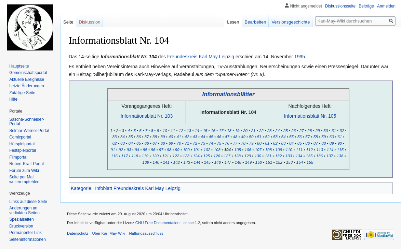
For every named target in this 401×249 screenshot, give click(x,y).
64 (130, 143)
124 (196, 155)
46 (219, 136)
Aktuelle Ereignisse (26, 79)
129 (247, 155)
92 (121, 149)
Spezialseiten (21, 219)
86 (307, 143)
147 (228, 162)
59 (323, 136)
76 (227, 143)
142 (176, 162)
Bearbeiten (255, 22)
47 (227, 136)
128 (237, 155)
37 (147, 136)
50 (251, 136)
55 (291, 136)
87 (315, 143)
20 (245, 130)
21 (253, 130)
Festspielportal (22, 150)
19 (237, 130)
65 (138, 143)
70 (179, 143)
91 (113, 149)
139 (146, 162)
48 (235, 136)
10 (165, 130)
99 (177, 149)
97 (161, 149)
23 (269, 130)
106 (247, 149)
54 (283, 136)
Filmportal (18, 157)
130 (258, 155)
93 (129, 149)
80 (259, 143)
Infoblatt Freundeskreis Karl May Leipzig (138, 188)
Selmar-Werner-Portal (29, 130)
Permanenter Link (25, 232)
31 (334, 130)
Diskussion (90, 22)
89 (332, 143)
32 (341, 130)
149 (248, 162)
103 (217, 149)
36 (138, 136)
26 (293, 130)
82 (275, 143)
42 (187, 136)
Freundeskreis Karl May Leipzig (200, 56)
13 (189, 130)
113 (320, 149)
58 (315, 136)
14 (197, 130)
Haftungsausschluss (146, 233)
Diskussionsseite (340, 6)
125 (206, 155)
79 (251, 143)
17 (221, 130)
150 (258, 162)
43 (195, 136)
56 (299, 136)
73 (203, 143)
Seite (68, 22)
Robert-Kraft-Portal (26, 163)
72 (195, 143)
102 (206, 149)
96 (153, 149)
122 (176, 155)
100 (186, 149)
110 (289, 149)
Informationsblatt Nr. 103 (147, 116)
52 (267, 136)
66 (147, 143)
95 (145, 149)
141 (166, 162)
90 (339, 143)
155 (310, 162)
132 (278, 155)
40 (171, 136)
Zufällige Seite (22, 92)
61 (339, 136)
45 (211, 136)
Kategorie (81, 188)
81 (267, 143)
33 (114, 136)
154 (299, 162)
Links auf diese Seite (28, 201)
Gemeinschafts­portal (28, 72)
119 (145, 155)
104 (227, 149)
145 (207, 162)
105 (237, 149)
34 (122, 136)
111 (299, 149)
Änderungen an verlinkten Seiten (24, 210)
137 (329, 155)
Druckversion (21, 226)
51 (259, 136)
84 (291, 143)
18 (229, 130)
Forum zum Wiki (24, 170)
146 (217, 162)
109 (279, 149)
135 (309, 155)
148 (238, 162)
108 (268, 149)
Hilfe (13, 99)
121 (165, 155)
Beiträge (366, 6)
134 (299, 155)
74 (211, 143)
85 (299, 143)
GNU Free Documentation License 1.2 (167, 223)
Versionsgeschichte (290, 22)
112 (309, 149)
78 (243, 143)
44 (203, 136)
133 (288, 155)
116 (114, 155)
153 (289, 162)
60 (332, 136)
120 (155, 155)
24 (277, 130)
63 (122, 143)
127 (227, 155)
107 (258, 149)
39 (163, 136)
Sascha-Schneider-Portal (26, 122)
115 (340, 149)
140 (156, 162)
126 (217, 155)
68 (163, 143)
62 (114, 143)
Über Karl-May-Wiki (108, 233)
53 (275, 136)
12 (181, 130)
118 (134, 155)
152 (279, 162)
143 (187, 162)
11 (173, 130)
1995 (299, 56)
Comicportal (20, 137)
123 (186, 155)
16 (213, 130)
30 (325, 130)
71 (187, 143)
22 (261, 130)
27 (301, 130)
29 (318, 130)
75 (219, 143)
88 (323, 143)
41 (179, 136)
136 (319, 155)
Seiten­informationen (27, 239)
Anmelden (386, 6)
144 (197, 162)
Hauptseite (19, 66)
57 (307, 136)
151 (269, 162)
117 (124, 155)
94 (137, 149)
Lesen (233, 22)
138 (340, 155)
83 (283, 143)
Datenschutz (77, 233)
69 (171, 143)
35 (130, 136)
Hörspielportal (22, 144)
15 (205, 130)
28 (309, 130)
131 (268, 155)
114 (330, 149)
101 (196, 149)
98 (169, 149)
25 (285, 130)
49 (243, 136)
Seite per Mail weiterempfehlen (24, 179)
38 (154, 136)
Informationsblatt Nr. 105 (310, 116)
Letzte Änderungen (26, 86)
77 (235, 143)
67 (154, 143)
